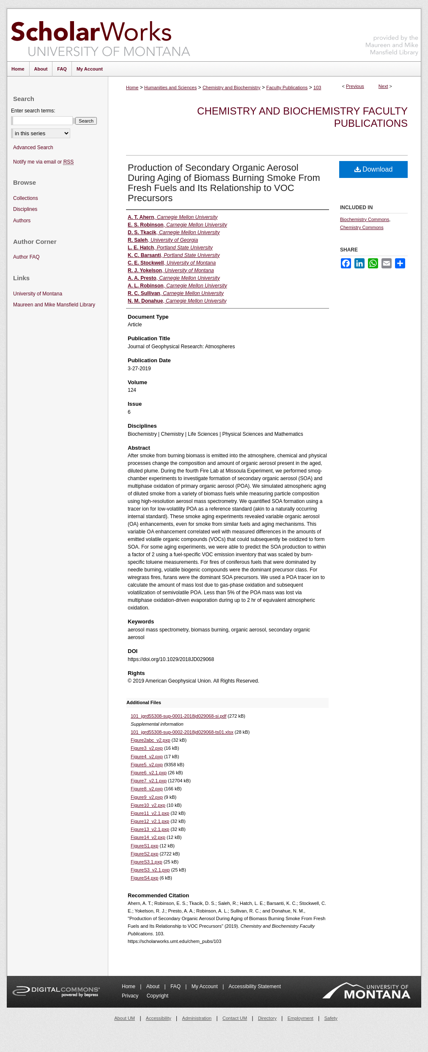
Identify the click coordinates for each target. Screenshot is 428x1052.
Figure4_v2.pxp (147, 756)
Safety (330, 1018)
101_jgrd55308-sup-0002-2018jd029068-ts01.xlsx (182, 732)
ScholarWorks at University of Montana (100, 35)
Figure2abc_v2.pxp (150, 740)
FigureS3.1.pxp (146, 861)
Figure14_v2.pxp (148, 837)
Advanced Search (33, 147)
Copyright (157, 996)
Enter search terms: (33, 111)
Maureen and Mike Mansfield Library (392, 33)
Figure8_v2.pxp (147, 788)
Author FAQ (26, 257)
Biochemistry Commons (364, 219)
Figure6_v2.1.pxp (149, 772)
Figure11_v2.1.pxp (150, 813)
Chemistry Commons (362, 227)
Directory (267, 1018)
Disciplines (25, 209)
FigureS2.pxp (144, 853)
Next (383, 86)
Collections (25, 198)
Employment (300, 1018)
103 (317, 87)
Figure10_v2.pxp (148, 805)
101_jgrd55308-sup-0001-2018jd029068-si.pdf (178, 716)
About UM (124, 1018)
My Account (205, 986)
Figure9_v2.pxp (147, 797)
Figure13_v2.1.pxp (150, 829)
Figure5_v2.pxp (147, 764)
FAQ (176, 986)
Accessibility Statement (255, 986)
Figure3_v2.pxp (147, 748)
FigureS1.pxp (144, 845)
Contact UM (234, 1018)
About (153, 986)
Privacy (131, 996)
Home (132, 87)
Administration (197, 1018)
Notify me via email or (43, 162)
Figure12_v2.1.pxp (150, 821)
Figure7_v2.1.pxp (149, 780)
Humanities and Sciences (170, 87)
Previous (355, 86)
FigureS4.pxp (144, 877)
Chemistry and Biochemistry (232, 87)
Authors (21, 221)
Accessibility (158, 1018)
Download (373, 169)
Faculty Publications (287, 87)
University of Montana (37, 294)
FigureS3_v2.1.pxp (150, 869)
